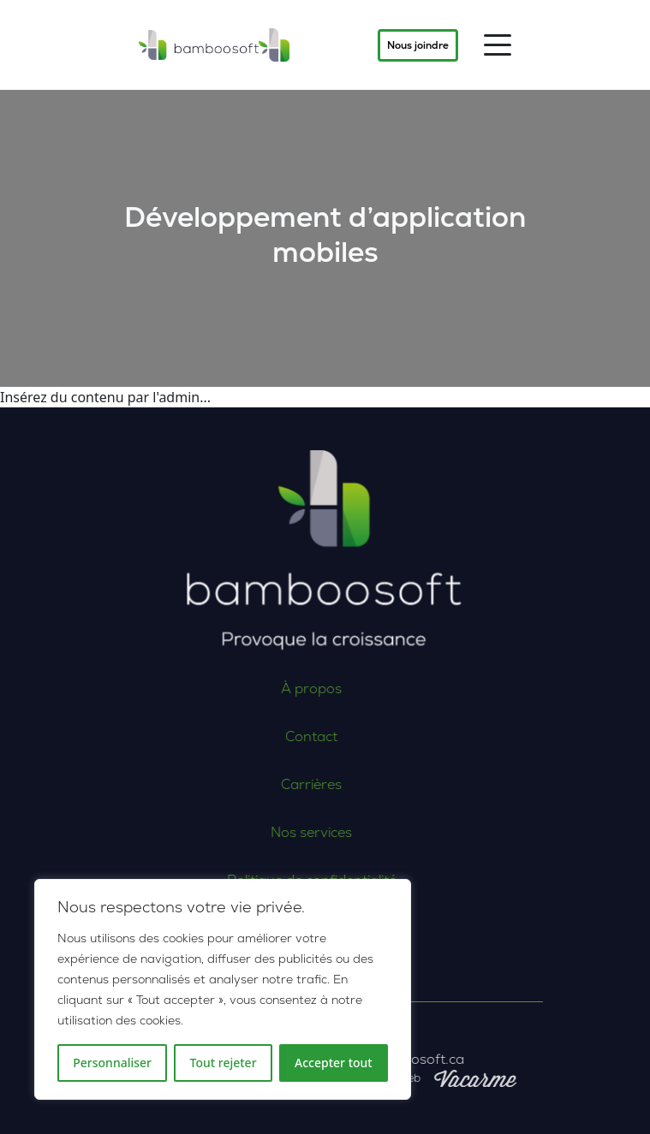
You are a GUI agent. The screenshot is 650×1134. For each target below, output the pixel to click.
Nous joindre (418, 45)
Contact (251, 736)
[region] (222, 989)
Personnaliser (112, 1062)
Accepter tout (334, 1062)
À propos (251, 689)
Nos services (251, 832)
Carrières (251, 784)
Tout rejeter (223, 1062)
